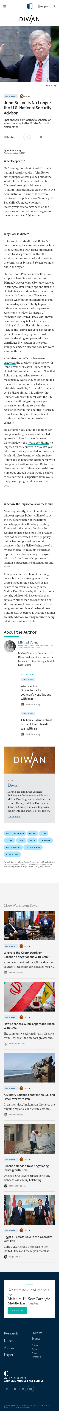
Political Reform (15, 833)
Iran (43, 833)
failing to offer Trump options (25, 287)
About (9, 1347)
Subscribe (17, 1310)
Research (11, 1333)
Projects (36, 1333)
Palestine (45, 840)
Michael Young (14, 150)
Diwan (27, 96)
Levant (32, 833)
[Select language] (44, 6)
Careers (35, 1349)
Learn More (14, 816)
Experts (10, 1354)
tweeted (34, 181)
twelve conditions (38, 442)
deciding (19, 338)
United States (33, 847)
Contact (35, 1345)
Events (35, 1338)
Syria (32, 840)
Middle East (12, 854)
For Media (36, 1356)
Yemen (21, 840)
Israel (9, 840)
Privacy (35, 1352)
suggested (10, 362)
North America (13, 847)
